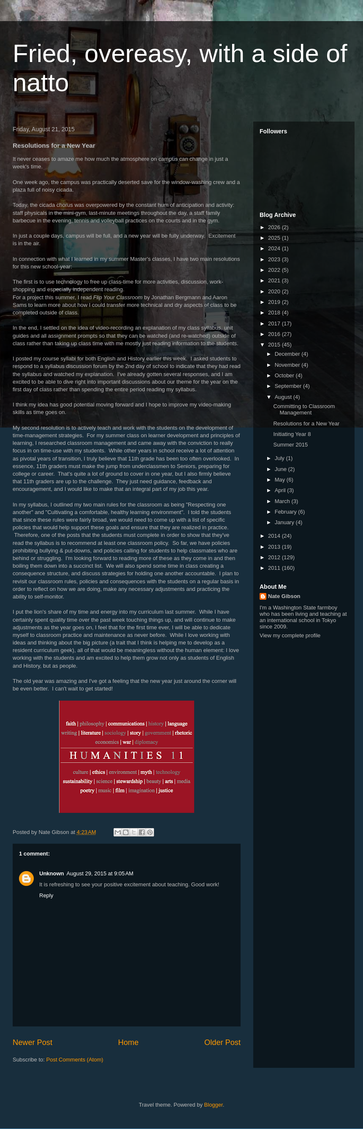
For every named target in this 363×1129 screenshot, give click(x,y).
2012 (275, 557)
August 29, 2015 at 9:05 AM (100, 873)
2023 (275, 259)
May (281, 480)
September (289, 386)
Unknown (51, 873)
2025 (275, 238)
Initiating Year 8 (292, 434)
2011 (275, 568)
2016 (275, 334)
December (288, 354)
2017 (275, 323)
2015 (275, 344)
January (285, 522)
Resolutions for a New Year (306, 423)
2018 (275, 312)
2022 (275, 270)
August (284, 397)
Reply (46, 895)
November (288, 365)
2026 (275, 227)
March (283, 501)
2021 (275, 280)
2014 (275, 536)
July (280, 458)
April (281, 490)
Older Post (222, 1042)
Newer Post (32, 1042)
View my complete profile (290, 635)
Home (128, 1042)
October (285, 375)
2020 (275, 291)
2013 (275, 547)
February (286, 512)
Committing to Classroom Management (304, 409)
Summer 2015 (290, 444)
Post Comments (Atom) (74, 1059)
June (281, 469)
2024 (275, 248)
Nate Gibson (284, 596)
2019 (275, 302)
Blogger (213, 1105)
